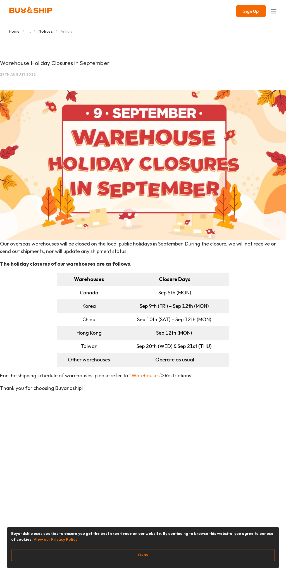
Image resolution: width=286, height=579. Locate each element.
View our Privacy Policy (55, 539)
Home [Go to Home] (14, 31)
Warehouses (146, 375)
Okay (143, 554)
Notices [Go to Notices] (46, 31)
